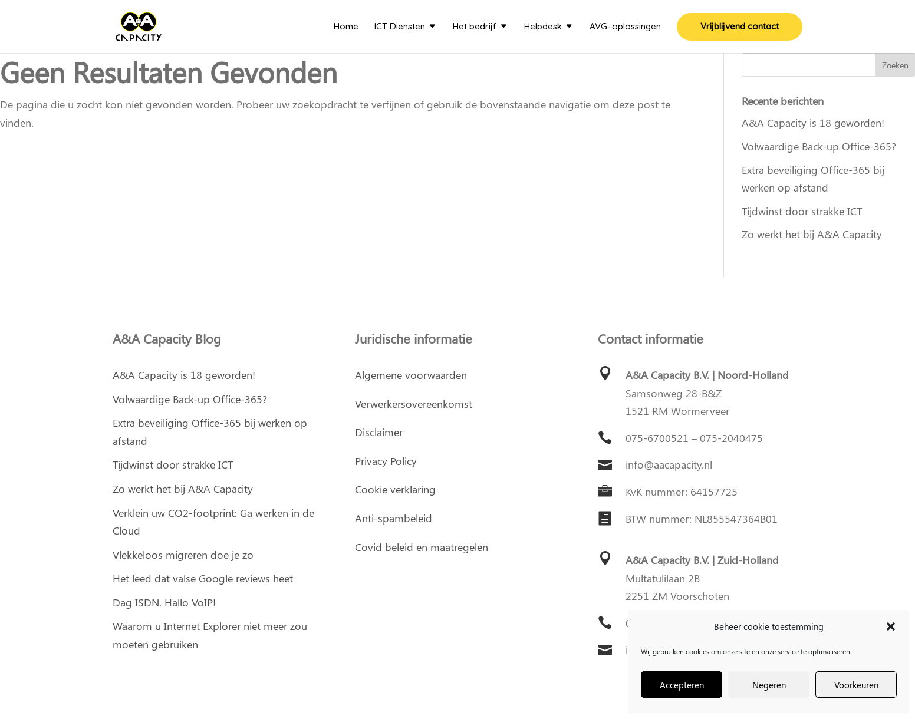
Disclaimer (379, 432)
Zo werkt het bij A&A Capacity (812, 234)
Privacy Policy (386, 461)
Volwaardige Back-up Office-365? (819, 146)
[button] (891, 626)
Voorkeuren (856, 685)
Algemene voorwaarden (411, 375)
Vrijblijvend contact (739, 27)
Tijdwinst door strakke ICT (802, 211)
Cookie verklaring (395, 489)
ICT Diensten (399, 27)
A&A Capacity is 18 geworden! (813, 123)
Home (346, 27)
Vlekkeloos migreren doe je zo (183, 555)
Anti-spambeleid (393, 518)
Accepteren (682, 685)
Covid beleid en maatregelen (421, 547)
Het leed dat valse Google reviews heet (203, 578)
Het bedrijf (474, 27)
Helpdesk (543, 27)
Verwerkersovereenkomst (413, 404)
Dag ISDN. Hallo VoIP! (164, 602)
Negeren (769, 685)
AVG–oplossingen (625, 27)
